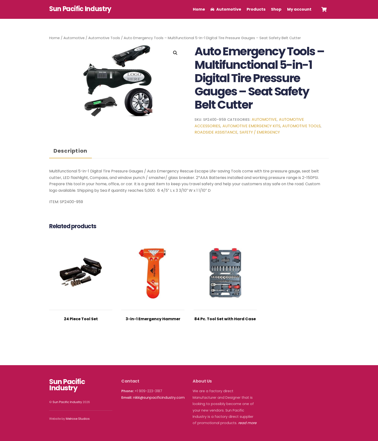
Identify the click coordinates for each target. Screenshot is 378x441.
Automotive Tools (104, 38)
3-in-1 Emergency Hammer (153, 319)
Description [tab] (70, 151)
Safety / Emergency (260, 132)
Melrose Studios (78, 419)
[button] (175, 53)
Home (199, 9)
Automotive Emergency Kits (251, 126)
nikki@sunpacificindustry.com (159, 397)
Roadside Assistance (216, 132)
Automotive (225, 9)
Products (256, 9)
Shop (276, 9)
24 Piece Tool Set (81, 319)
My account (299, 9)
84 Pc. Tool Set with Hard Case (225, 319)
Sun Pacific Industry (67, 402)
